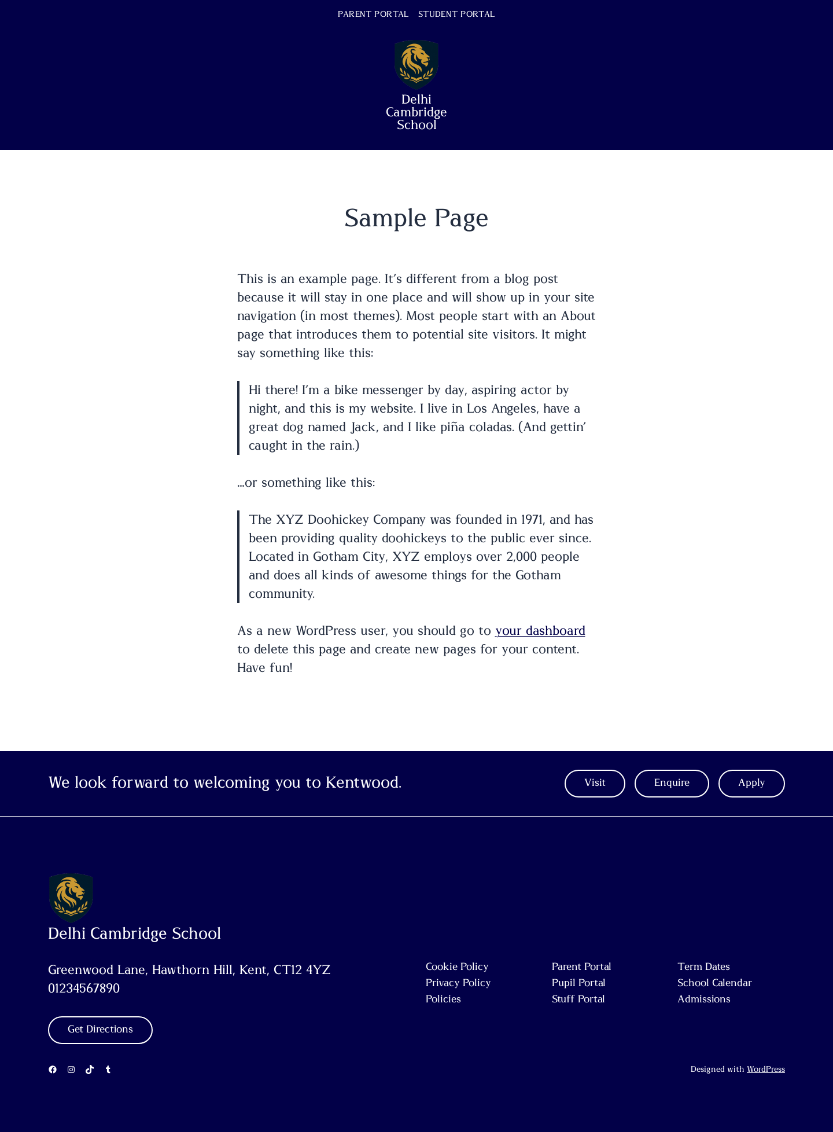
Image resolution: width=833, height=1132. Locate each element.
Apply (751, 783)
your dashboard (540, 630)
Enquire (672, 783)
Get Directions (100, 1029)
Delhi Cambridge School (416, 112)
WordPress (766, 1069)
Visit (595, 783)
